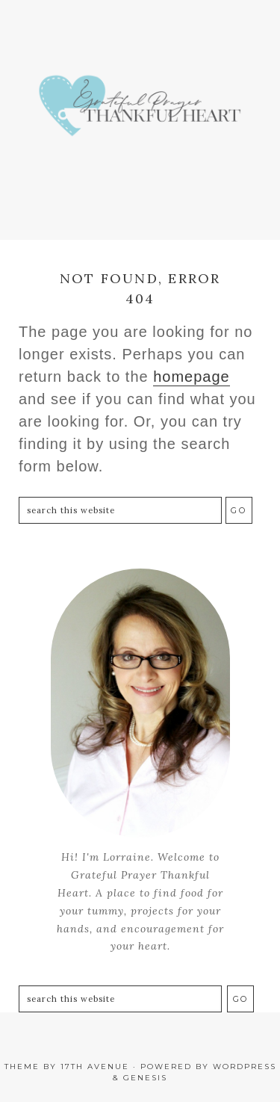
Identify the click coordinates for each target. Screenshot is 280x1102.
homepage (191, 376)
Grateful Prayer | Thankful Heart (140, 112)
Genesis (145, 1078)
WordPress (244, 1066)
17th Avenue (94, 1066)
